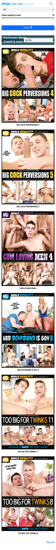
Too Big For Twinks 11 (28, 452)
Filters (28, 27)
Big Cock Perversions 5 (28, 207)
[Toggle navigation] (50, 3)
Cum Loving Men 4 (27, 288)
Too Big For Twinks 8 (28, 533)
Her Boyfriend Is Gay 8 (28, 370)
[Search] (26, 15)
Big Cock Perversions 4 (28, 125)
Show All (50, 542)
